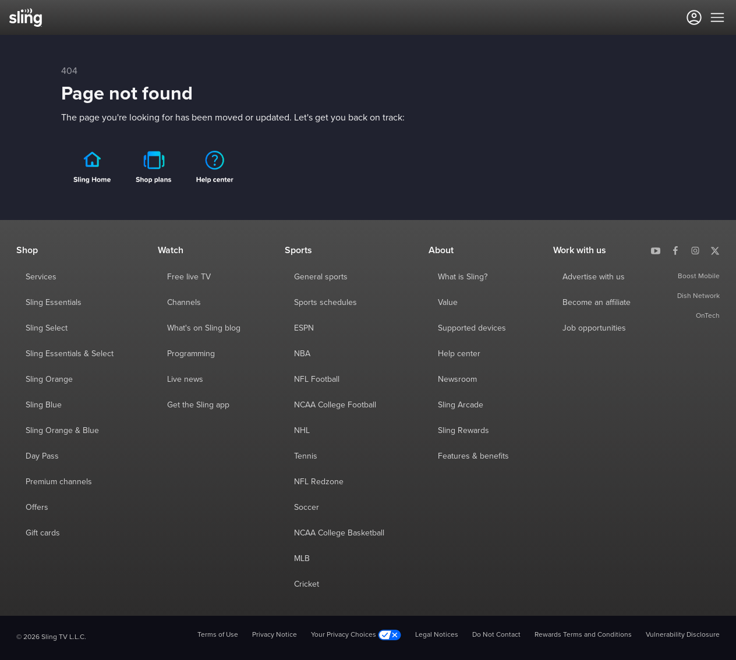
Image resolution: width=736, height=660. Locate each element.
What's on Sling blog (203, 328)
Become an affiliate (596, 303)
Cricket (306, 584)
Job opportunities (594, 328)
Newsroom (457, 379)
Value (448, 303)
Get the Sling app (198, 405)
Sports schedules (325, 303)
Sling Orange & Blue (62, 431)
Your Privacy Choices (356, 635)
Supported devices (472, 328)
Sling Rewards (463, 431)
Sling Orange (49, 379)
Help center (459, 354)
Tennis (305, 456)
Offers (37, 507)
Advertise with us (593, 277)
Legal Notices (436, 634)
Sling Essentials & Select (70, 354)
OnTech (708, 316)
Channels (184, 303)
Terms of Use (217, 634)
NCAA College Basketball (339, 533)
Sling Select (47, 328)
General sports (321, 277)
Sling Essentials (54, 303)
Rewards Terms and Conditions (583, 634)
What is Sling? (462, 277)
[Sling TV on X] (715, 250)
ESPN (304, 328)
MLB (302, 559)
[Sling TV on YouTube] (655, 250)
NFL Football (316, 379)
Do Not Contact (496, 634)
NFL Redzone (319, 482)
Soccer (306, 507)
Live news (185, 379)
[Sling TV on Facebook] (675, 250)
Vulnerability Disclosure (683, 634)
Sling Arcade (460, 405)
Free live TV (189, 277)
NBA (302, 354)
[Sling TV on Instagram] (695, 250)
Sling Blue (44, 405)
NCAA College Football (335, 405)
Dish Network (698, 296)
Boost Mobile (699, 276)
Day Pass (42, 456)
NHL (302, 431)
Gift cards (43, 533)
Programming (191, 354)
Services (41, 277)
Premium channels (59, 482)
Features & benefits (473, 456)
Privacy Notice (274, 634)
